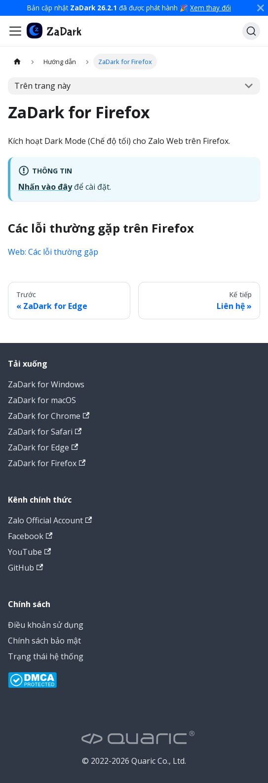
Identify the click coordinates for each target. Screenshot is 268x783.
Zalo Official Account (50, 520)
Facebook (30, 536)
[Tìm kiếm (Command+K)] (251, 31)
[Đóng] (260, 8)
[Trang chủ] (17, 61)
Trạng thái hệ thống (45, 656)
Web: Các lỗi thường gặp (53, 251)
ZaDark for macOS (42, 400)
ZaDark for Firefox (46, 463)
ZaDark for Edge (43, 447)
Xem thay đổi (210, 7)
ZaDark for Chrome (48, 415)
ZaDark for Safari (44, 431)
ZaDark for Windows (46, 384)
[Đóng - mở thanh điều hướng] (15, 31)
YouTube (29, 551)
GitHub (25, 567)
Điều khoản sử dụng (45, 624)
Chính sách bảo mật (44, 640)
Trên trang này (42, 85)
